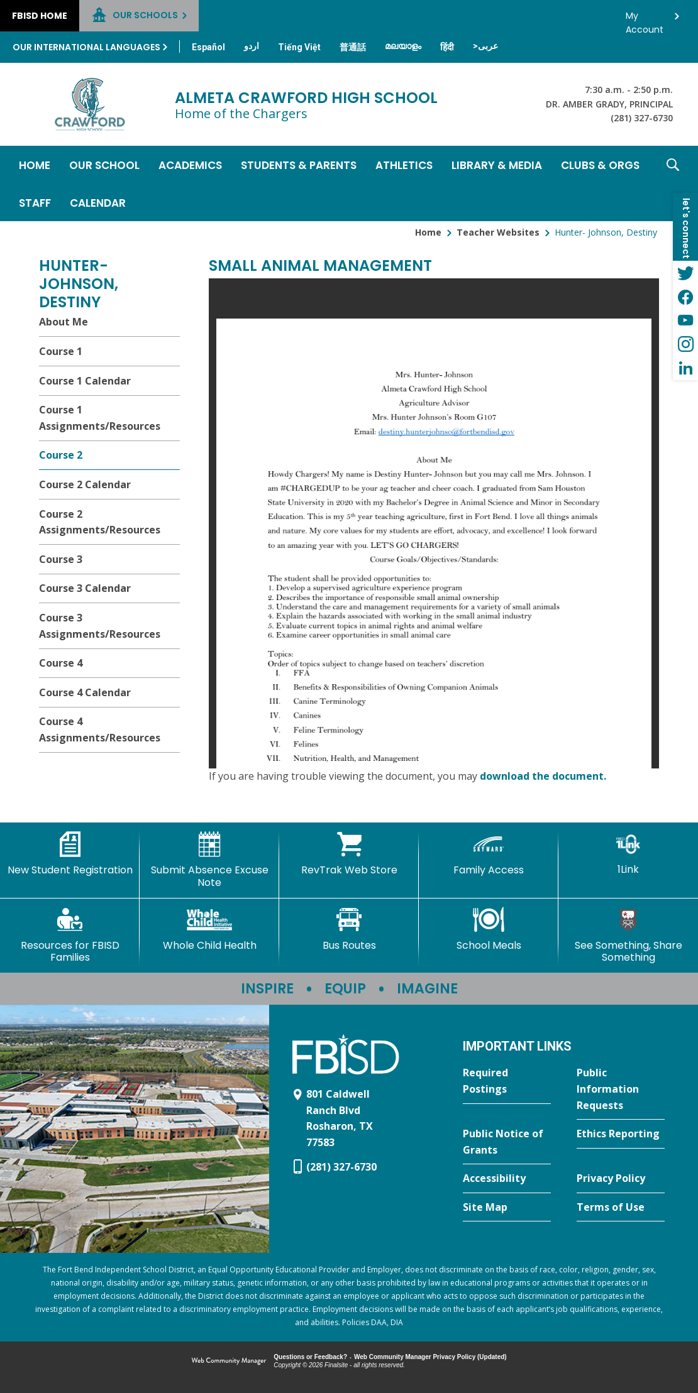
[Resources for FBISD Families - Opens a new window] (69, 935)
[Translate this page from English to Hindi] (447, 47)
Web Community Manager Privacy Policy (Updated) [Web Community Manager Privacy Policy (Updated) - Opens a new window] (430, 1356)
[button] (673, 183)
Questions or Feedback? (310, 1356)
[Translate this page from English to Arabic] (485, 46)
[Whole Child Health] (209, 929)
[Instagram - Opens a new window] (685, 344)
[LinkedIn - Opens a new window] (685, 368)
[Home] (34, 164)
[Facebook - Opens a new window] (685, 296)
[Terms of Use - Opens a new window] (620, 1207)
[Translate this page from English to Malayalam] (403, 46)
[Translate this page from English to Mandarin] (352, 47)
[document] (434, 523)
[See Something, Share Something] (628, 935)
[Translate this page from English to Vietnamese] (299, 47)
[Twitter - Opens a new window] (685, 272)
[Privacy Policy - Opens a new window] (620, 1178)
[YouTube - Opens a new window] (685, 320)
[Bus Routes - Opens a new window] (349, 929)
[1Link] (628, 853)
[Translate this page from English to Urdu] (251, 46)
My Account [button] (644, 19)
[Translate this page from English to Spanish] (208, 47)
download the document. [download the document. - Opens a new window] (543, 776)
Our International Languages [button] (86, 47)
